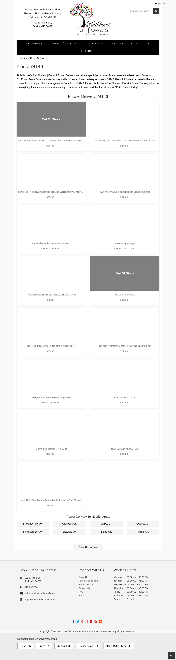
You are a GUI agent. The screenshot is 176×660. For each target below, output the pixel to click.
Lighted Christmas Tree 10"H (51, 448)
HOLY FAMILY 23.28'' (125, 397)
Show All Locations (88, 547)
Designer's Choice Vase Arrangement (51, 397)
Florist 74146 (37, 58)
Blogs (81, 595)
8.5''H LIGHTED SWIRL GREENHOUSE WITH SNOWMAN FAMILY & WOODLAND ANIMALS (51, 192)
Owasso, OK (143, 523)
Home (23, 58)
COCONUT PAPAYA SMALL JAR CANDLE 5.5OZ (125, 346)
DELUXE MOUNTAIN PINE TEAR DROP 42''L (51, 346)
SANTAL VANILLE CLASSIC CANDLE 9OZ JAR (125, 192)
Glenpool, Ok (64, 646)
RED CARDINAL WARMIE (125, 448)
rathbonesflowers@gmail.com (40, 593)
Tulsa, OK (143, 531)
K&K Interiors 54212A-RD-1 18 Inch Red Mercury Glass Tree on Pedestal (51, 140)
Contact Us (84, 588)
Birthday (117, 43)
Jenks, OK (106, 523)
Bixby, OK (106, 531)
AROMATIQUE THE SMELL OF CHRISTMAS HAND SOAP (124, 140)
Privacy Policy (86, 584)
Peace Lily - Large (125, 243)
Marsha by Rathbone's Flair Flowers (51, 243)
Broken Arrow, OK (32, 523)
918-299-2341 (32, 587)
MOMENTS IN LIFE (125, 294)
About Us (83, 577)
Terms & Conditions (88, 580)
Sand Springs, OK (32, 531)
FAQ (81, 592)
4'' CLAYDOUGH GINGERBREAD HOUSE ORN (51, 294)
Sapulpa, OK (69, 531)
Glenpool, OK (69, 523)
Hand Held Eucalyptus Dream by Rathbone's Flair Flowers (51, 500)
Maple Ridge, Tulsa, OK (118, 646)
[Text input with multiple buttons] (140, 11)
